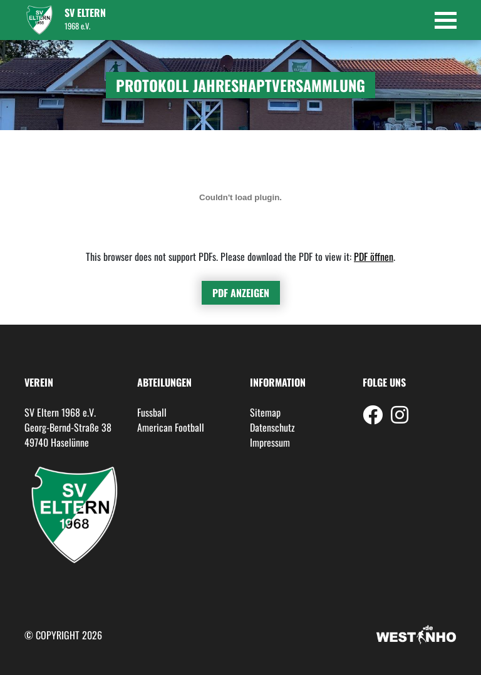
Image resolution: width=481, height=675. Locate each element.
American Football (170, 427)
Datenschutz (272, 427)
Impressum (270, 442)
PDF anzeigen (240, 292)
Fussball (152, 412)
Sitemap (265, 412)
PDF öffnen (373, 256)
